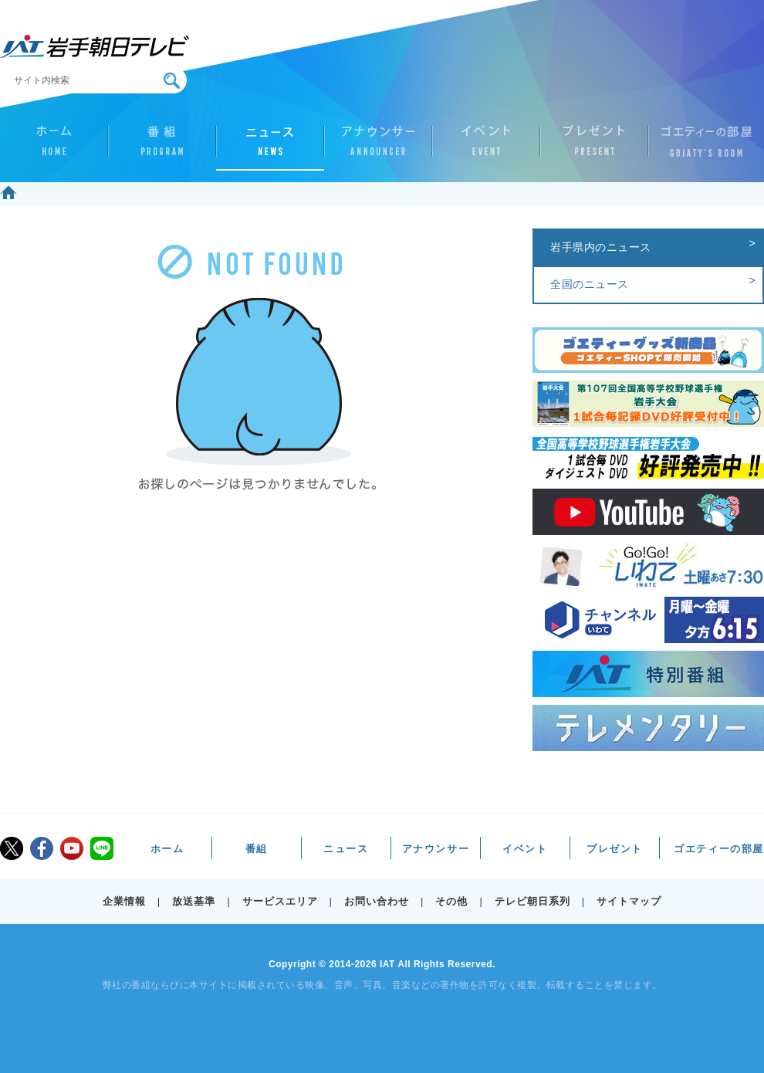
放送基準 (193, 901)
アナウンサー (378, 147)
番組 (162, 147)
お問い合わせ (376, 901)
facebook (41, 848)
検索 (172, 81)
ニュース (270, 147)
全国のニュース (589, 284)
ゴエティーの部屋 (702, 147)
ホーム (54, 147)
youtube (71, 848)
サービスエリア (280, 901)
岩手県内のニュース (600, 247)
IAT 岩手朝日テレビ (94, 46)
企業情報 (124, 901)
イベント (486, 147)
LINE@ (101, 848)
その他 (451, 901)
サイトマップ (629, 901)
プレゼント (594, 147)
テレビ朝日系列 (532, 901)
